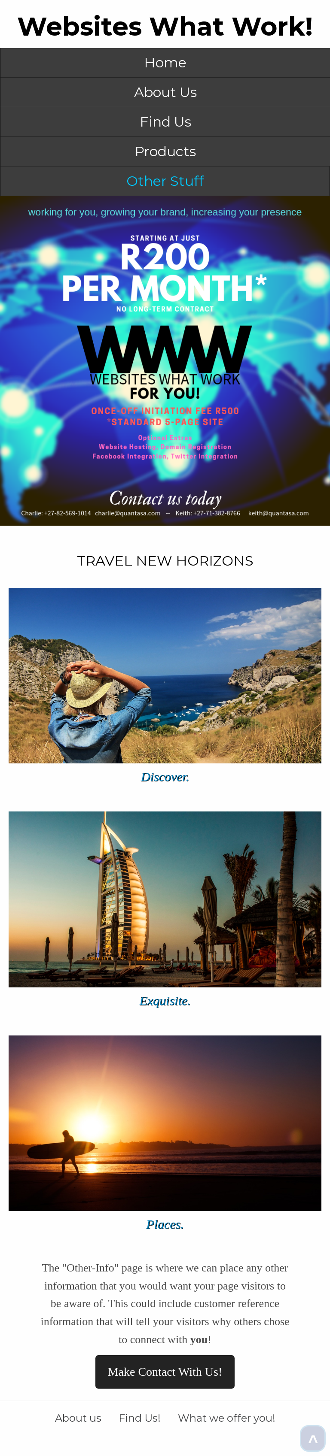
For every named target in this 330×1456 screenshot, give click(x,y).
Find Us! (140, 1418)
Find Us (165, 121)
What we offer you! (226, 1418)
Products (165, 151)
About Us (165, 92)
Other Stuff (165, 181)
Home (165, 62)
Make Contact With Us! (165, 1371)
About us (78, 1418)
